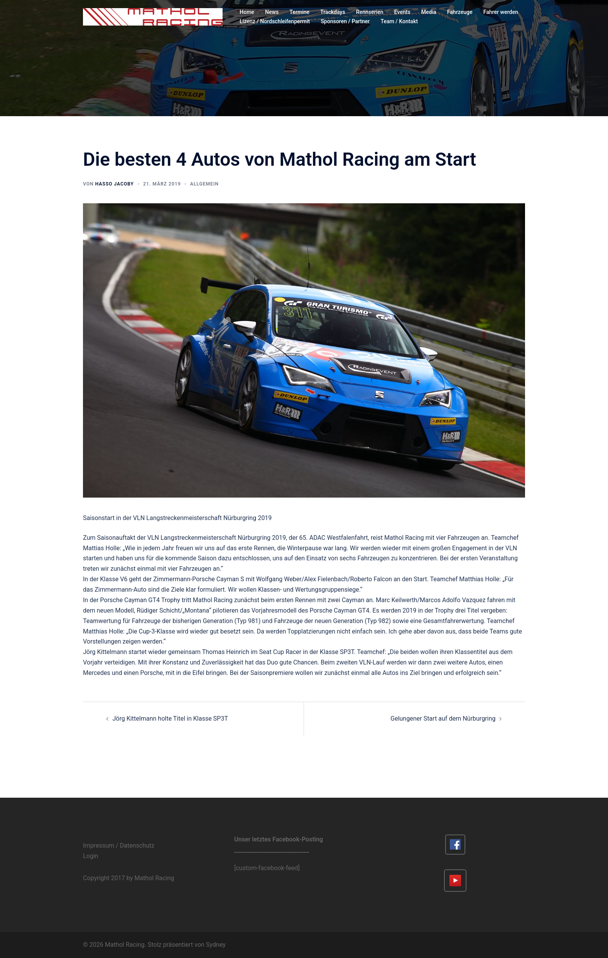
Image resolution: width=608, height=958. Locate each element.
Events (402, 12)
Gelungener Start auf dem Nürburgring (443, 718)
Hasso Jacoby (114, 184)
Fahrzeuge (459, 12)
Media (428, 12)
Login (90, 856)
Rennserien (369, 12)
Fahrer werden (501, 12)
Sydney (216, 944)
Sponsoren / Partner (345, 21)
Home (247, 12)
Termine (299, 12)
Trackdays (332, 12)
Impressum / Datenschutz (118, 845)
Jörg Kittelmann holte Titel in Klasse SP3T (170, 718)
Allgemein (204, 184)
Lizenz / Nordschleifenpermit (275, 21)
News (272, 12)
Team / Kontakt (399, 21)
